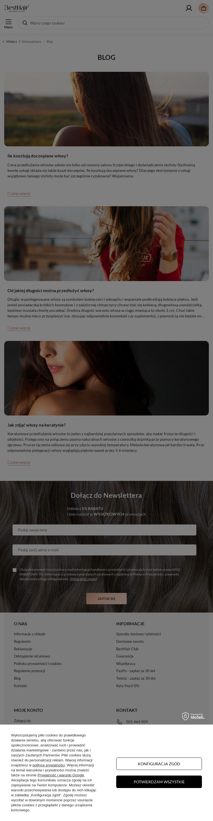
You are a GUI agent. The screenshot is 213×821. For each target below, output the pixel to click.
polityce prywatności (48, 765)
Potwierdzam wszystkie (159, 781)
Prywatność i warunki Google (60, 775)
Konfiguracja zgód (159, 763)
